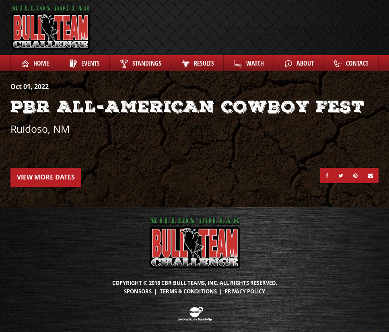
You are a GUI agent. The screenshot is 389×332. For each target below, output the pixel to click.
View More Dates (46, 177)
